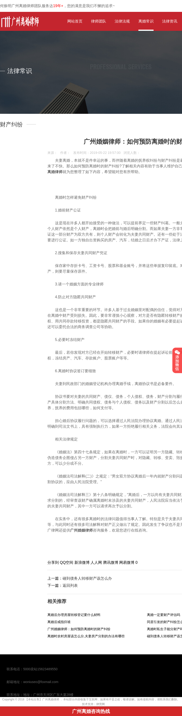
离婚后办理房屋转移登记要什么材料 (73, 615)
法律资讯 (169, 21)
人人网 (97, 562)
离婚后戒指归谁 (59, 622)
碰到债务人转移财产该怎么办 (87, 578)
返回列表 (70, 585)
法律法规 (122, 21)
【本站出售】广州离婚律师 (42, 699)
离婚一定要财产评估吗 (163, 615)
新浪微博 (82, 562)
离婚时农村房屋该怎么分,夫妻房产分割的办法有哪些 (86, 636)
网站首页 (74, 21)
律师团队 (98, 21)
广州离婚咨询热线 (91, 711)
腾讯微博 (111, 562)
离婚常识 (146, 21)
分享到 (53, 562)
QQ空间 (67, 562)
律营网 (100, 704)
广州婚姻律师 (81, 530)
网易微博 (127, 562)
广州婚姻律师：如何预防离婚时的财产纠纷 (78, 629)
